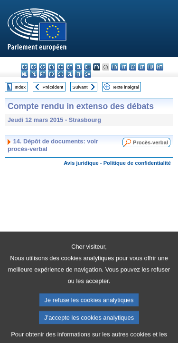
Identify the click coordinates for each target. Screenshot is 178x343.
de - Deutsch (60, 67)
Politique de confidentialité (137, 163)
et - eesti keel (69, 67)
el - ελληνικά (78, 67)
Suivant (80, 87)
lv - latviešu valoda (132, 67)
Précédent (53, 87)
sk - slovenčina (60, 74)
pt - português (42, 74)
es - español (33, 67)
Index (20, 87)
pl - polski (33, 74)
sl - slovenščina (69, 74)
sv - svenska (87, 74)
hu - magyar (150, 67)
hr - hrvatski (114, 67)
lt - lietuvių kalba (141, 67)
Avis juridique (81, 163)
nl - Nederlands (24, 74)
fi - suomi (78, 74)
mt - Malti (159, 67)
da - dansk (51, 67)
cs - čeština (42, 67)
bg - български (24, 67)
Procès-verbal (150, 142)
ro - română (51, 74)
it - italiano (123, 67)
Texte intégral (125, 87)
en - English (87, 67)
